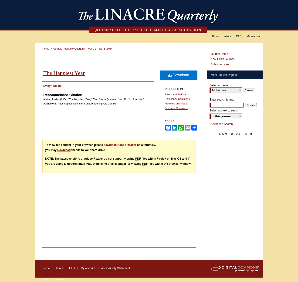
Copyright (59, 279)
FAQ (72, 268)
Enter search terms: (222, 99)
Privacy (46, 279)
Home (45, 48)
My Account (88, 268)
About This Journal (222, 59)
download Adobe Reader (120, 145)
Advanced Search (222, 124)
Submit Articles (220, 64)
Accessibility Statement (115, 268)
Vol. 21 (92, 48)
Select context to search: (225, 110)
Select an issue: (219, 85)
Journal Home (219, 54)
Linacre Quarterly (75, 48)
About (59, 268)
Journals (57, 48)
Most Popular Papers (224, 75)
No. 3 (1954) (106, 48)
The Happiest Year (64, 73)
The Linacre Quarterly (149, 16)
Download (178, 75)
